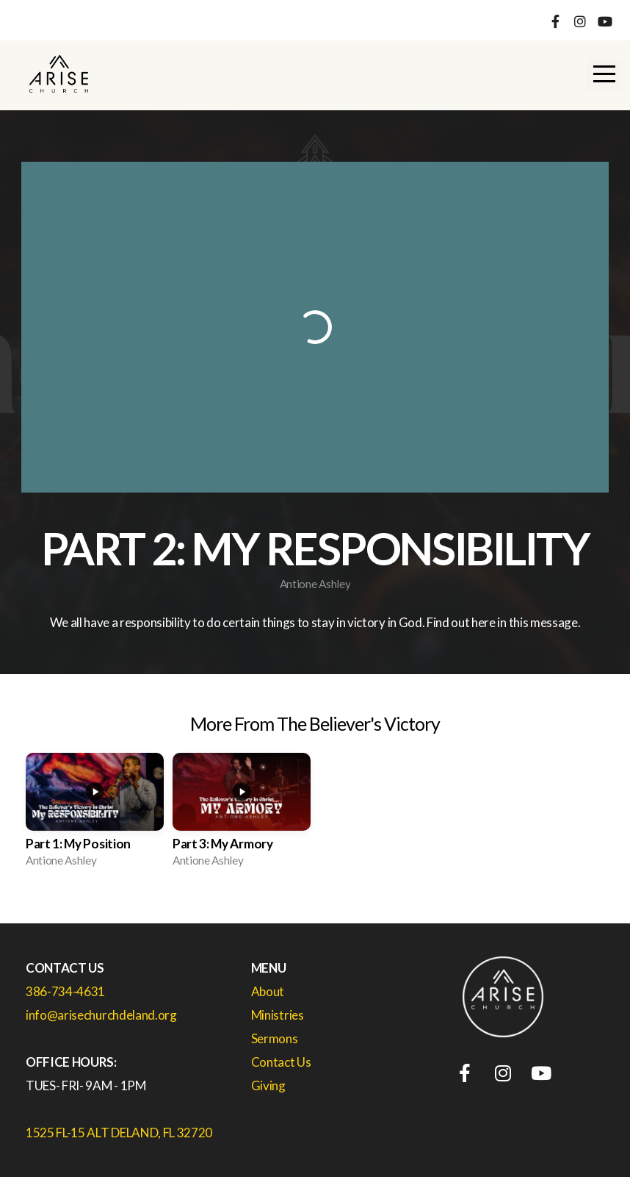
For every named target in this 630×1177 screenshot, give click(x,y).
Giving (268, 1085)
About (267, 991)
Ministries (277, 1015)
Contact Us (282, 1062)
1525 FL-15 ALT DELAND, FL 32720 (119, 1132)
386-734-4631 (65, 991)
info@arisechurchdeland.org (101, 1015)
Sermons (275, 1038)
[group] (95, 814)
